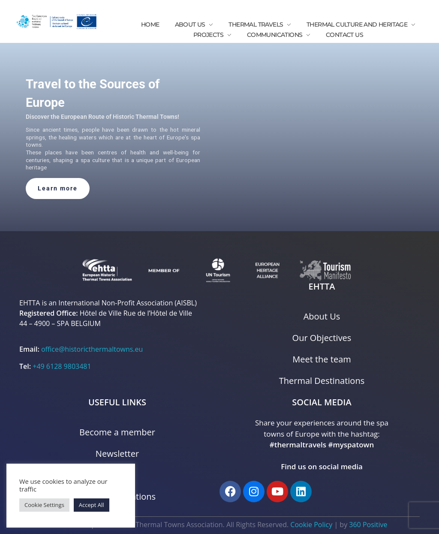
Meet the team (321, 359)
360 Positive (368, 524)
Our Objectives (322, 338)
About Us (322, 316)
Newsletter (117, 453)
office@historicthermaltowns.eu (92, 349)
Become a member (117, 432)
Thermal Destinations (321, 380)
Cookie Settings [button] (44, 505)
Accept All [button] (91, 505)
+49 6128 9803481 (62, 366)
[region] (219, 137)
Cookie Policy (311, 524)
